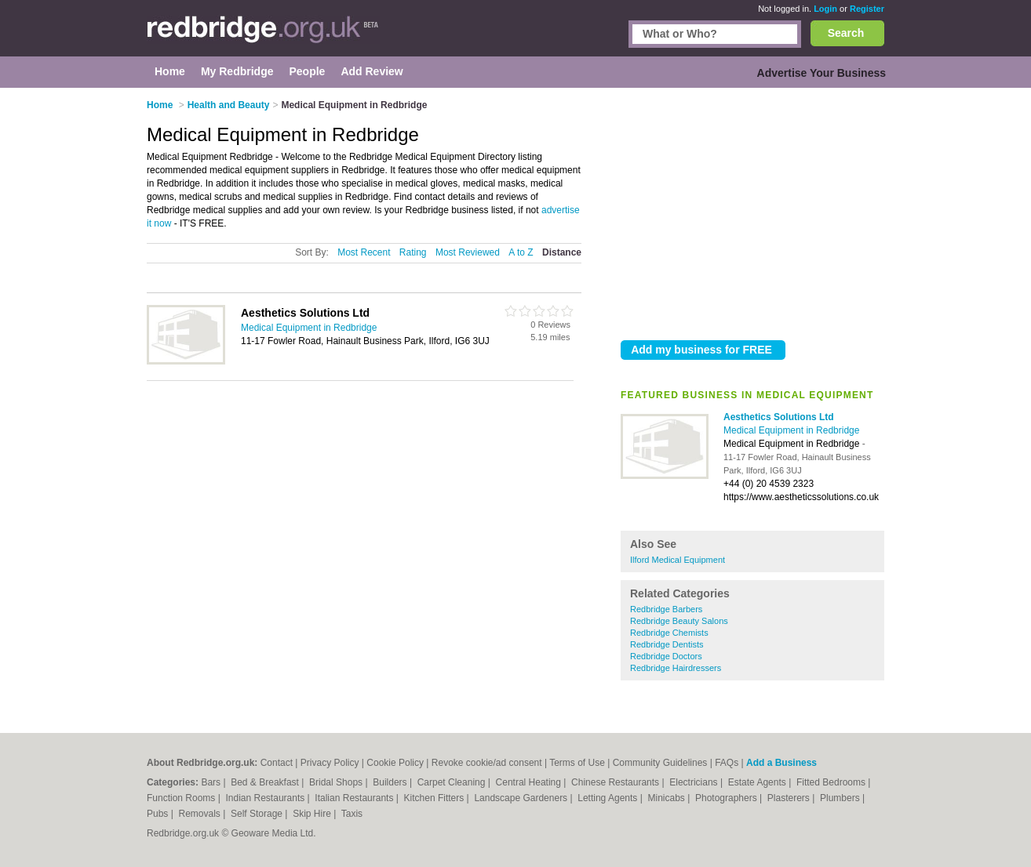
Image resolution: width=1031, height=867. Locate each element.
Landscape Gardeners (522, 798)
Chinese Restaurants (616, 782)
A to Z (520, 252)
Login (825, 8)
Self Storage (258, 813)
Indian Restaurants (267, 798)
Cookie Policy (395, 762)
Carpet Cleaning (452, 782)
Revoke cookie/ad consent (487, 762)
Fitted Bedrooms (832, 782)
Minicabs (667, 798)
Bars (212, 782)
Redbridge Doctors (666, 656)
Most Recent (363, 252)
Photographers (727, 798)
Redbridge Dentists (667, 644)
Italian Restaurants (355, 798)
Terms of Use (577, 762)
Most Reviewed (467, 252)
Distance (561, 252)
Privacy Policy (330, 762)
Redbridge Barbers (666, 609)
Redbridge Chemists (669, 632)
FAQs (726, 762)
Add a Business (781, 762)
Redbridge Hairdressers (675, 668)
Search (846, 33)
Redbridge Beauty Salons (679, 621)
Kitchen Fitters (435, 798)
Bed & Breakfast (266, 782)
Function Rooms (182, 798)
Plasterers (789, 798)
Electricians (694, 782)
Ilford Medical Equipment (677, 559)
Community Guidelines (660, 762)
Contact (276, 762)
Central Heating (530, 782)
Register (867, 8)
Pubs (159, 813)
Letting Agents (608, 798)
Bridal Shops (337, 782)
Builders (391, 782)
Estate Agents (758, 782)
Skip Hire (313, 813)
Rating (413, 252)
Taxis (351, 813)
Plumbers (841, 798)
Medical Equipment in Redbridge (791, 430)
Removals (200, 813)
